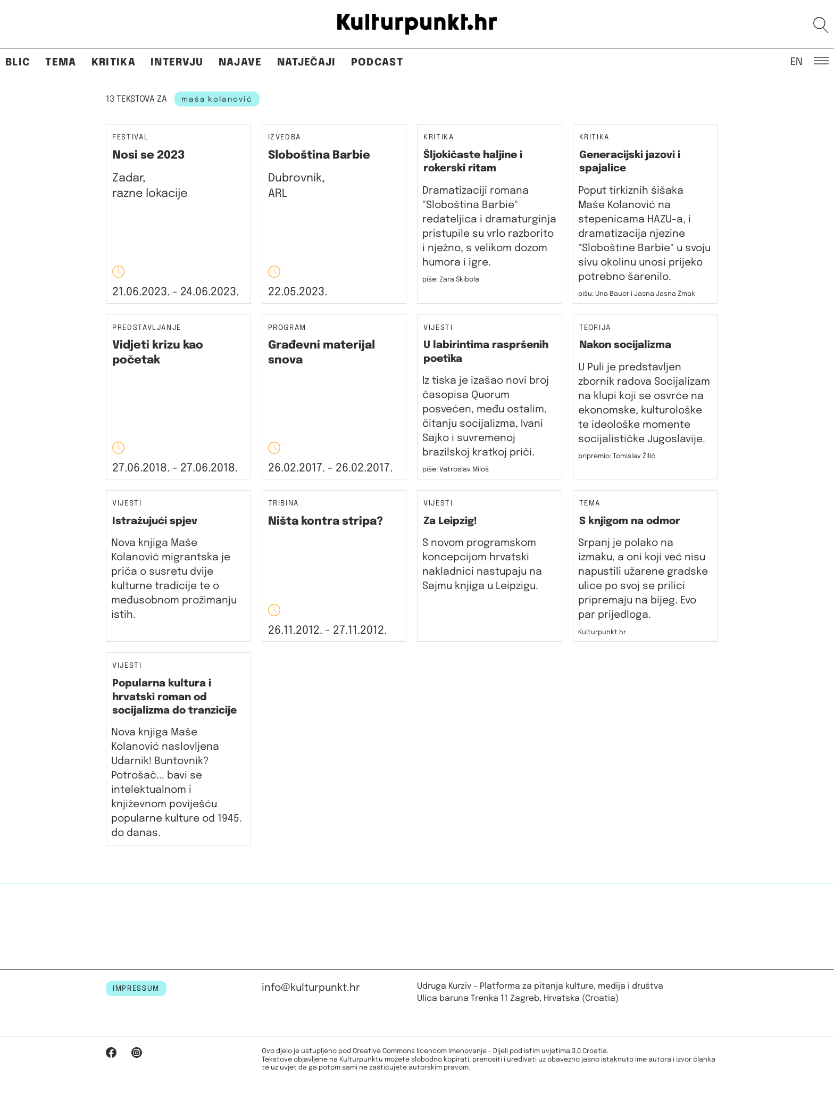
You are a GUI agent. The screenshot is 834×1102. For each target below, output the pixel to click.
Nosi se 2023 (148, 155)
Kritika (113, 62)
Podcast (377, 62)
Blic (17, 62)
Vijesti (438, 328)
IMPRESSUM (136, 988)
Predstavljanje (146, 328)
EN (796, 61)
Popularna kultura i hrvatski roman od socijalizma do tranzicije (174, 697)
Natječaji (306, 62)
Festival (130, 137)
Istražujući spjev (154, 521)
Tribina (283, 503)
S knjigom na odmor (629, 521)
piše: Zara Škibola (450, 279)
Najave (240, 62)
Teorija (595, 328)
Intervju (177, 62)
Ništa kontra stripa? (325, 521)
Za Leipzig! (450, 521)
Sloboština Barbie (319, 155)
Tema (60, 62)
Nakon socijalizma (625, 345)
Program (287, 328)
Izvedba (285, 137)
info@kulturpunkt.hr (311, 988)
